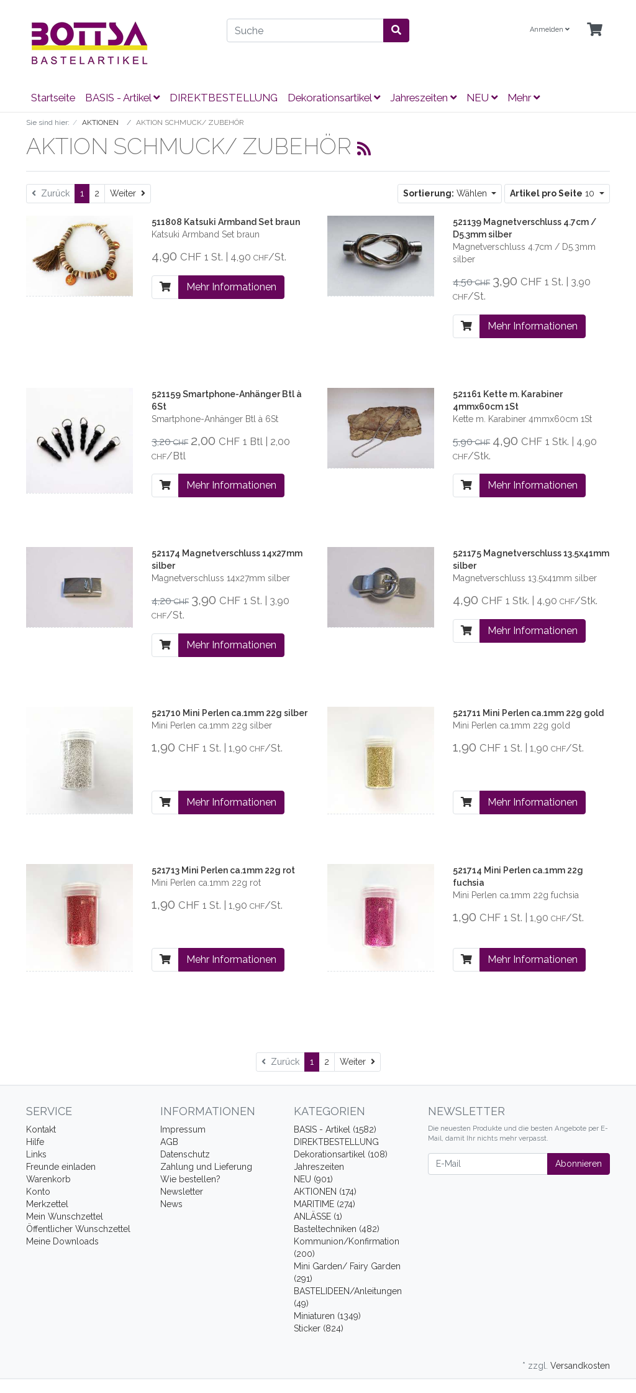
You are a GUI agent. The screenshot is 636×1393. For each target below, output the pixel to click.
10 (553, 193)
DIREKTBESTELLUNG (224, 97)
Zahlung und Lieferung (206, 1167)
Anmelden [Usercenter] (550, 29)
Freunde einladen (61, 1167)
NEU (481, 97)
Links (36, 1154)
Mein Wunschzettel (64, 1216)
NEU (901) (313, 1179)
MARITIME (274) (324, 1204)
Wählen (446, 193)
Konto (38, 1192)
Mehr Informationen (231, 287)
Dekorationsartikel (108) (341, 1154)
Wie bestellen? (190, 1179)
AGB (169, 1142)
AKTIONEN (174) (325, 1192)
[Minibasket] (594, 30)
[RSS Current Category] (364, 148)
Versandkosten (580, 1366)
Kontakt (41, 1129)
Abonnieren (578, 1164)
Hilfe (35, 1142)
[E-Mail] (488, 1164)
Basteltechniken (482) (336, 1229)
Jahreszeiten (423, 97)
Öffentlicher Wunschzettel (78, 1229)
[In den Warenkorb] (165, 287)
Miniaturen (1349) (327, 1316)
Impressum (183, 1129)
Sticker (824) (318, 1328)
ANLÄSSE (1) (318, 1216)
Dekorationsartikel (334, 97)
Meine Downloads (62, 1241)
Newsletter (181, 1192)
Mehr (523, 97)
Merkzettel (47, 1204)
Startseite (53, 97)
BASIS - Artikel (122, 97)
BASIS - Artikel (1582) (335, 1129)
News (171, 1204)
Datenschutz (185, 1154)
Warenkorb (48, 1179)
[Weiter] (127, 193)
